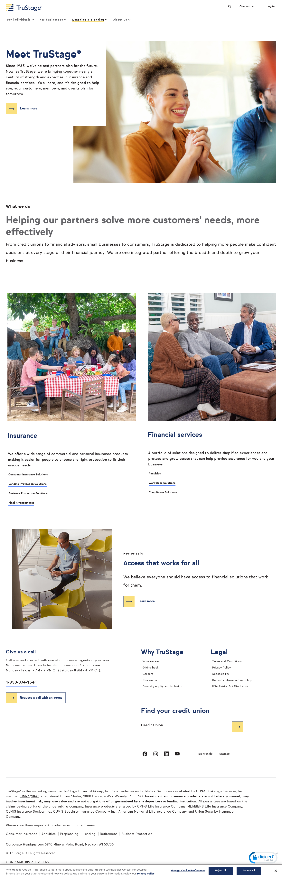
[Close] (275, 870)
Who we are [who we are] (151, 661)
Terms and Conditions (227, 661)
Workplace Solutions (162, 483)
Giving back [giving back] (151, 667)
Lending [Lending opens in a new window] (89, 834)
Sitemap (224, 753)
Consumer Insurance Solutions (28, 474)
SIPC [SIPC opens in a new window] (35, 796)
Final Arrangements (21, 502)
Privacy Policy (221, 667)
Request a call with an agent (41, 697)
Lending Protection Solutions (27, 484)
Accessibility (220, 674)
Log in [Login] (271, 6)
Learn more (28, 108)
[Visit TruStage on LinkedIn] (166, 754)
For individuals (20, 19)
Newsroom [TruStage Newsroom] (150, 680)
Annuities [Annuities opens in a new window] (49, 834)
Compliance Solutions (163, 492)
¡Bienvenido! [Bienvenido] (205, 753)
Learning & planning (89, 19)
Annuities (155, 473)
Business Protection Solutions (28, 493)
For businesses (53, 19)
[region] (141, 871)
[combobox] (185, 726)
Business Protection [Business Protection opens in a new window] (136, 834)
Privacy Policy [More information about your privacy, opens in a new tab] (146, 874)
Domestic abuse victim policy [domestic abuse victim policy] (232, 680)
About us (121, 19)
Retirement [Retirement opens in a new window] (108, 834)
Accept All (249, 870)
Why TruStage (165, 652)
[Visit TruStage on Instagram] (156, 754)
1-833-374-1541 (21, 682)
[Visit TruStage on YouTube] (177, 754)
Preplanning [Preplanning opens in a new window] (69, 834)
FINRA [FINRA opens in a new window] (25, 796)
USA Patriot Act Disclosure (230, 686)
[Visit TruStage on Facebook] (145, 754)
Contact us (247, 6)
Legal (222, 652)
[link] (263, 858)
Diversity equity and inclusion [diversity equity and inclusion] (162, 686)
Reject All (220, 870)
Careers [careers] (148, 674)
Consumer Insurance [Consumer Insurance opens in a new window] (21, 834)
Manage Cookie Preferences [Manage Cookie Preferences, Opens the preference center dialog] (188, 870)
